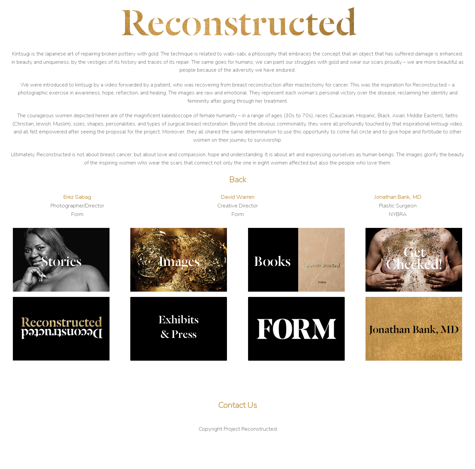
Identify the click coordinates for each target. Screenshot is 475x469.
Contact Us (237, 405)
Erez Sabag (77, 197)
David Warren (237, 197)
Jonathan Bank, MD (397, 197)
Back (237, 179)
